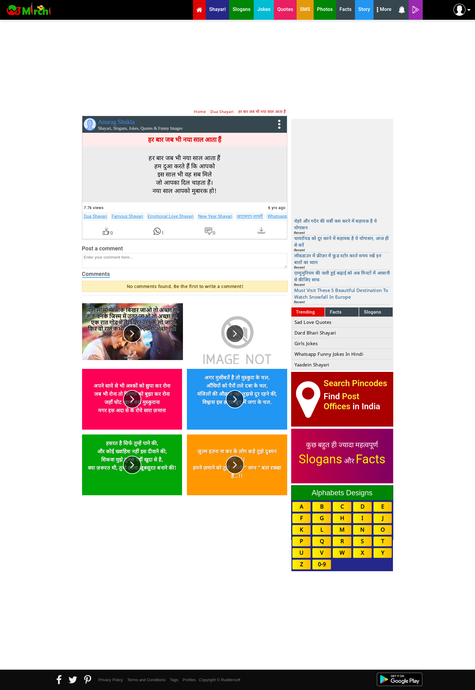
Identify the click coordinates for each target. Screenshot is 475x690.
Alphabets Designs (342, 493)
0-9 (322, 564)
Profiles (189, 680)
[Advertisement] (237, 63)
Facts (336, 312)
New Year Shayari (215, 216)
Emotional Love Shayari (171, 216)
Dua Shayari (95, 216)
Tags (174, 680)
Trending (305, 312)
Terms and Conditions (146, 680)
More (384, 10)
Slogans (372, 312)
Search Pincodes (355, 383)
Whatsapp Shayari (285, 216)
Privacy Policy (110, 680)
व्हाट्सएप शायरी (250, 216)
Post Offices (342, 401)
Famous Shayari (127, 216)
